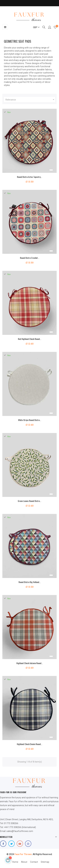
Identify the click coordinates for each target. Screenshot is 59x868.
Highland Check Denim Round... (29, 744)
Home (15, 862)
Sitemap (45, 862)
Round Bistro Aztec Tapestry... (29, 176)
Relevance (30, 100)
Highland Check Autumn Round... (29, 663)
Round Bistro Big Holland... (30, 582)
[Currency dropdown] (35, 27)
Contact (34, 862)
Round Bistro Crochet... (29, 257)
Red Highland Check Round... (29, 338)
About (24, 862)
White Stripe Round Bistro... (29, 420)
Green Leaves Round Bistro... (29, 501)
